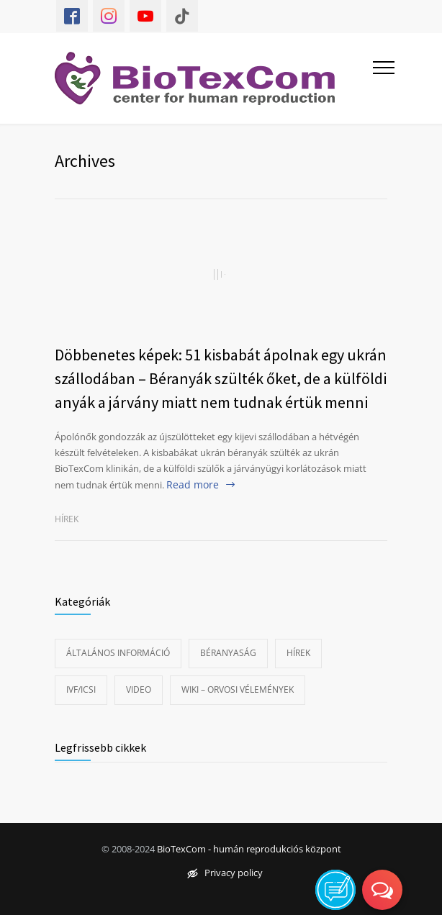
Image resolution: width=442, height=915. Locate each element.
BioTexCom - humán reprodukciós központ (249, 848)
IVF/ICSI (81, 689)
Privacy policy (225, 872)
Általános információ (118, 653)
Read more (192, 484)
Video (138, 689)
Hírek (66, 519)
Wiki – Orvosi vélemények (237, 689)
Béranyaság (228, 653)
